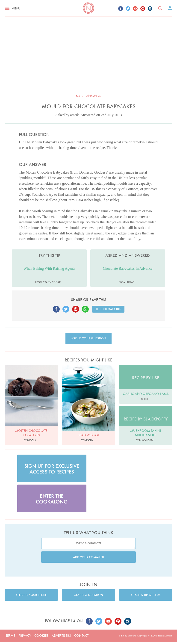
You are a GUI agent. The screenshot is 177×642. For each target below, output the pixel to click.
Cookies (41, 635)
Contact (81, 635)
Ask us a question (88, 595)
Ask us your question (88, 338)
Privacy (25, 635)
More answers (88, 96)
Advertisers (61, 635)
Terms (10, 635)
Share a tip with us (145, 595)
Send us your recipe (31, 595)
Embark (132, 635)
